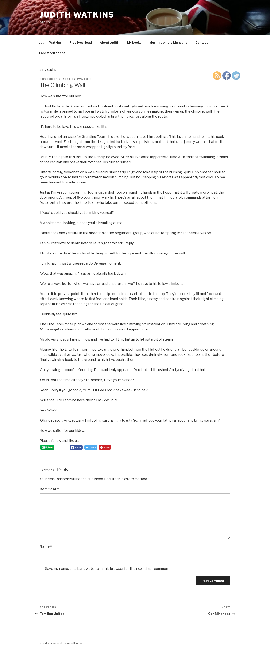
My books (134, 42)
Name (46, 546)
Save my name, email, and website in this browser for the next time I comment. (107, 569)
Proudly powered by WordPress (60, 643)
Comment (49, 489)
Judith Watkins (77, 14)
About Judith (109, 42)
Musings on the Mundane (168, 42)
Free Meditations (52, 53)
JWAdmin (84, 78)
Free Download (81, 42)
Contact (201, 42)
